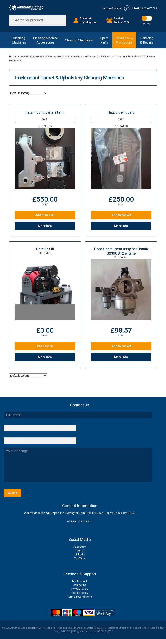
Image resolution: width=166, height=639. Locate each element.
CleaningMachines (19, 40)
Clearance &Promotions (124, 40)
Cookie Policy (79, 592)
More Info (45, 226)
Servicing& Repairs (147, 40)
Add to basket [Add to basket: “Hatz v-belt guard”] (121, 215)
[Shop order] (28, 93)
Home (12, 56)
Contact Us (79, 585)
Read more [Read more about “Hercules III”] (45, 346)
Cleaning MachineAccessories (45, 40)
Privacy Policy (79, 588)
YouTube (79, 558)
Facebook (79, 546)
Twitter (79, 550)
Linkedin (80, 554)
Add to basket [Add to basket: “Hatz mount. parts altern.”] (44, 215)
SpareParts (104, 40)
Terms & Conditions (79, 596)
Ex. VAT (147, 23)
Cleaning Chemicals (79, 40)
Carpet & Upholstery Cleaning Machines (71, 56)
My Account (79, 581)
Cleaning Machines (30, 56)
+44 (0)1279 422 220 (79, 521)
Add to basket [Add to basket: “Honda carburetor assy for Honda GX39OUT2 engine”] (121, 346)
